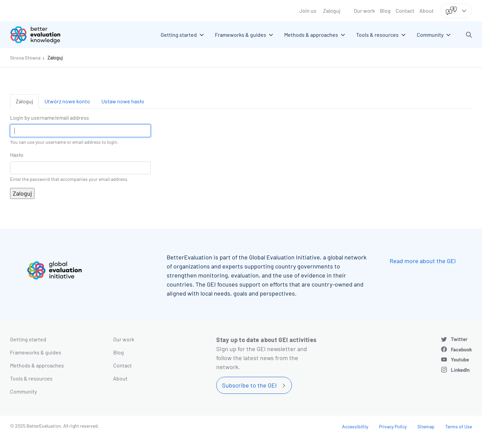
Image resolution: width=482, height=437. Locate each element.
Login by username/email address (49, 117)
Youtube (460, 359)
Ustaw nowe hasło (122, 101)
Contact (405, 10)
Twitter (459, 339)
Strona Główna (25, 58)
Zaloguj (331, 10)
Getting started (28, 339)
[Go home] (40, 35)
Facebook (461, 349)
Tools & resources (31, 378)
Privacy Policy (393, 426)
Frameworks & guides (35, 352)
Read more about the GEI (423, 260)
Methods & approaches (37, 365)
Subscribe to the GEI (249, 385)
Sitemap (425, 426)
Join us (307, 10)
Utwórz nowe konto (67, 101)
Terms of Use (458, 426)
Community (23, 391)
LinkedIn (460, 370)
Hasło (16, 154)
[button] (469, 35)
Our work (364, 10)
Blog (385, 10)
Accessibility (355, 426)
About (426, 10)
